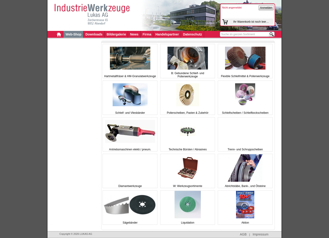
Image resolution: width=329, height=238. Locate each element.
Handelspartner (167, 34)
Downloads (94, 34)
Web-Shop (73, 34)
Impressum (260, 234)
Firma (147, 34)
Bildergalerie (116, 34)
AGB (243, 234)
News (134, 34)
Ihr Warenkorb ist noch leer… (251, 21)
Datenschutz (192, 34)
